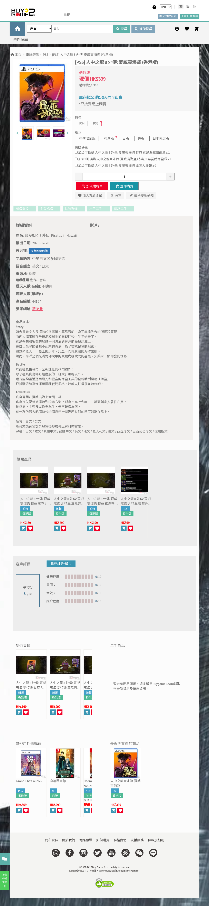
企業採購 (49, 209)
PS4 (81, 123)
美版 (141, 138)
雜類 (25, 509)
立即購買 (124, 186)
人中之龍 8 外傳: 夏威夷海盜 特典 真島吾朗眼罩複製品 (102, 501)
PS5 (45, 54)
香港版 (109, 138)
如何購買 (102, 840)
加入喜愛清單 (89, 195)
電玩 (66, 15)
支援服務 (137, 840)
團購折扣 (25, 209)
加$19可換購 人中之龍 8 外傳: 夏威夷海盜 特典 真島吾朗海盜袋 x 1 (124, 159)
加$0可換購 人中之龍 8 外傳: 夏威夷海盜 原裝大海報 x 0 (117, 165)
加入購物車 (92, 186)
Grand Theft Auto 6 (29, 781)
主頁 (15, 54)
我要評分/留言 (61, 564)
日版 (125, 138)
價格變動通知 (141, 195)
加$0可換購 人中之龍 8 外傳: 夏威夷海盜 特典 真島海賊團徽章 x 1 (124, 152)
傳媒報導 (85, 840)
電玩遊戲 (32, 54)
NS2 (88, 791)
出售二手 (98, 209)
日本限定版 (161, 138)
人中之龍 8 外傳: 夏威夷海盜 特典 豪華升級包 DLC (136, 501)
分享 (115, 195)
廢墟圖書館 (58, 781)
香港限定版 (87, 138)
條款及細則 (156, 840)
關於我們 (68, 840)
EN (194, 6)
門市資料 (51, 840)
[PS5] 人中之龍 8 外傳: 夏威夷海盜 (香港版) (82, 54)
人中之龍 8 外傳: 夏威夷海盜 (125, 783)
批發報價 (74, 209)
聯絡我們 (120, 840)
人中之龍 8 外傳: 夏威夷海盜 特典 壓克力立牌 (35, 501)
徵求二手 (123, 209)
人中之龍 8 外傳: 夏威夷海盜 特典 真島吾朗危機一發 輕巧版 (69, 501)
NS (53, 791)
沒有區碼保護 (39, 251)
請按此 (37, 309)
